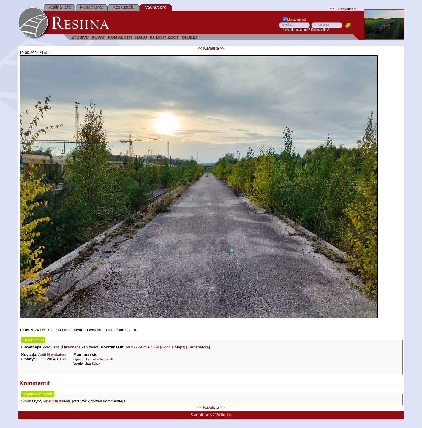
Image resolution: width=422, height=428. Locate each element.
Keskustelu (123, 6)
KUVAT (98, 37)
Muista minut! (294, 19)
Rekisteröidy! (320, 29)
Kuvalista (211, 48)
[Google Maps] (172, 347)
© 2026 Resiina (220, 414)
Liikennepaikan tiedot (80, 347)
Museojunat (91, 6)
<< (199, 48)
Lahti (55, 347)
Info (331, 9)
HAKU (141, 37)
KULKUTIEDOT (164, 37)
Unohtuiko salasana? (296, 29)
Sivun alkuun (200, 414)
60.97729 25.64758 (142, 347)
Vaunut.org (155, 6)
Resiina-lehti (59, 6)
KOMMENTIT (120, 37)
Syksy (96, 363)
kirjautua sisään (56, 401)
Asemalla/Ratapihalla (99, 359)
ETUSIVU (80, 37)
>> (222, 48)
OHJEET (190, 37)
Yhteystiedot (346, 9)
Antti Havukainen (52, 354)
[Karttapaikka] (198, 347)
